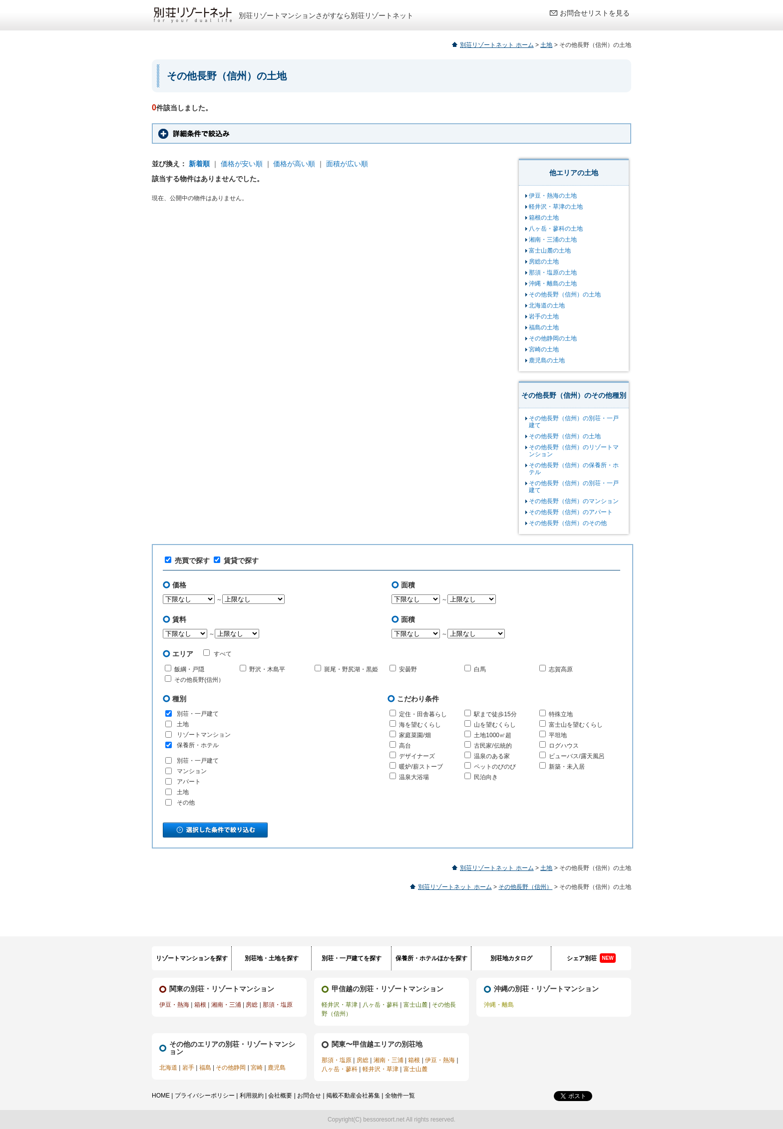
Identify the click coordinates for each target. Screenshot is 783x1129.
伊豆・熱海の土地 (553, 195)
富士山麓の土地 (550, 250)
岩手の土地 (544, 316)
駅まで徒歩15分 (495, 714)
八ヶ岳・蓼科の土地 (556, 228)
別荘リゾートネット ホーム (496, 44)
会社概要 (280, 1095)
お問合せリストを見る (595, 13)
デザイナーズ (417, 756)
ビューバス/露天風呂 (576, 756)
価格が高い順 (294, 164)
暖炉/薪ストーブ (420, 766)
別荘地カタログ (511, 958)
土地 (546, 44)
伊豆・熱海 (174, 1004)
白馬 (480, 669)
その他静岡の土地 (553, 338)
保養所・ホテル (198, 745)
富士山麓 (415, 1004)
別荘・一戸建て (198, 713)
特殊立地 (561, 714)
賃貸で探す (236, 560)
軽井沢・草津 (340, 1004)
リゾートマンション (204, 734)
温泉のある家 (492, 756)
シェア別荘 (591, 958)
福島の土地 (544, 327)
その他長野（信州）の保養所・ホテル (574, 469)
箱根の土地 (544, 217)
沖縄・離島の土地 (553, 283)
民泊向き (486, 777)
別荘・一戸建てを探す (352, 958)
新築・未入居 (567, 766)
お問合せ (309, 1095)
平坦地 (558, 735)
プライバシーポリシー (205, 1095)
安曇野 (408, 669)
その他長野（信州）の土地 (565, 294)
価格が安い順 (242, 164)
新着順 (199, 164)
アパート (189, 781)
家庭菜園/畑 (414, 735)
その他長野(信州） (199, 679)
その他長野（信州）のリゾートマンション (574, 451)
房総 (252, 1004)
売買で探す (187, 560)
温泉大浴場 (414, 777)
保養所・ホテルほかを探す (431, 958)
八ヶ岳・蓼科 (380, 1004)
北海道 (168, 1067)
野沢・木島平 (267, 669)
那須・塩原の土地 (553, 272)
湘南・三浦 (226, 1004)
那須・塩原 (278, 1004)
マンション (192, 771)
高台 (405, 745)
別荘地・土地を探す (272, 958)
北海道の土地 (547, 305)
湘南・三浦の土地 (553, 239)
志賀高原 (561, 669)
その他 (186, 802)
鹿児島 (277, 1067)
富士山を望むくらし (576, 724)
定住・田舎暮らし (423, 714)
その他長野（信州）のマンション (574, 501)
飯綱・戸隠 (189, 669)
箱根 (200, 1004)
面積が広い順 (347, 164)
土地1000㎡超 (492, 735)
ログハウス (564, 745)
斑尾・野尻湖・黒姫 (351, 669)
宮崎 (257, 1067)
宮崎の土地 (544, 349)
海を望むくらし (420, 724)
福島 (205, 1067)
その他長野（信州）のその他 (568, 523)
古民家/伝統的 (492, 745)
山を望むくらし (495, 724)
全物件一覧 (400, 1095)
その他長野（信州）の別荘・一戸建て (574, 422)
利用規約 (252, 1095)
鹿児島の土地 (547, 360)
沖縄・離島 (499, 1004)
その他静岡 (231, 1067)
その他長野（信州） (525, 886)
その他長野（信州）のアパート (571, 512)
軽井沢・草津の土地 (556, 206)
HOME (161, 1095)
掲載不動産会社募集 (353, 1095)
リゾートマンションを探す (192, 958)
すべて (217, 653)
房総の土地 (544, 261)
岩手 (188, 1067)
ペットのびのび (495, 766)
